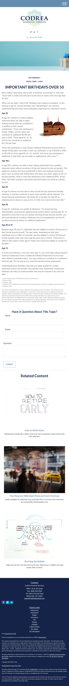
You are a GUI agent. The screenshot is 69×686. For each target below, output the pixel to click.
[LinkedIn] (34, 32)
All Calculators (34, 631)
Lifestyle (34, 624)
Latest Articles (34, 627)
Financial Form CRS (10, 633)
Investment (34, 613)
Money (34, 622)
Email (7, 329)
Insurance (34, 617)
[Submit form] (10, 364)
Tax (34, 620)
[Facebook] (37, 32)
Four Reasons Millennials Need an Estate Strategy (34, 496)
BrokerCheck (42, 637)
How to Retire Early (34, 430)
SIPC (36, 669)
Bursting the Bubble (35, 561)
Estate (34, 615)
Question (8, 343)
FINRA (32, 669)
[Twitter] (31, 32)
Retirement (34, 610)
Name (7, 316)
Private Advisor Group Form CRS (11, 665)
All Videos (34, 629)
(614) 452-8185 (34, 37)
